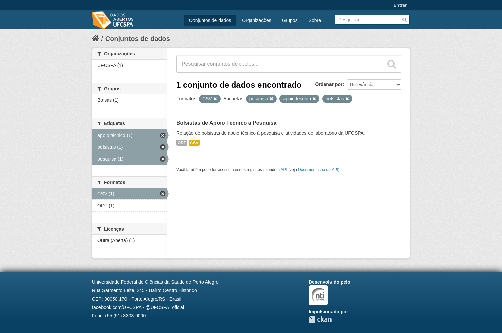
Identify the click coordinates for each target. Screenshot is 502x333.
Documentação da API (318, 169)
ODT (182, 142)
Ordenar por (329, 84)
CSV (194, 142)
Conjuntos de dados (210, 20)
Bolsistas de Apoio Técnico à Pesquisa (226, 123)
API (284, 169)
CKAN (320, 319)
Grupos (290, 20)
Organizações (256, 20)
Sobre (315, 20)
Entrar (400, 5)
